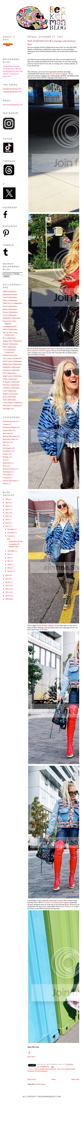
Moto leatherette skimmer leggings (39, 351)
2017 (7, 526)
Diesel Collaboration (10, 306)
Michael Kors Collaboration (12, 364)
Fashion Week (7, 430)
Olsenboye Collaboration (11, 370)
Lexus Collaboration (10, 315)
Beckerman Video (9, 439)
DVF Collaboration (9, 373)
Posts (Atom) (41, 1084)
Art (4, 460)
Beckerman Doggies (10, 427)
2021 (7, 516)
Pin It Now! (31, 1057)
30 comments (43, 1067)
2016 (7, 575)
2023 (7, 509)
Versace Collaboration (10, 312)
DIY (4, 445)
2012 (7, 589)
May (9, 561)
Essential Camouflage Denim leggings (56, 902)
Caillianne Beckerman (45, 1069)
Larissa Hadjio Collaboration (12, 403)
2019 (7, 520)
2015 (7, 579)
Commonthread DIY (10, 326)
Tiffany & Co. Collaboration (12, 303)
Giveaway (6, 478)
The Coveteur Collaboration (12, 361)
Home (54, 1079)
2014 (7, 582)
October (10, 536)
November (11, 533)
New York (6, 433)
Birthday (6, 457)
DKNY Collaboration (10, 329)
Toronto (5, 424)
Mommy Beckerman (10, 436)
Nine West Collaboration (11, 385)
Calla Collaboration (9, 391)
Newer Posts (32, 1079)
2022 (7, 513)
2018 (7, 523)
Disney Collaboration (10, 300)
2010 (7, 596)
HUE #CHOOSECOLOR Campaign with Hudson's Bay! (52, 43)
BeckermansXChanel (10, 294)
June (9, 558)
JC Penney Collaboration (11, 382)
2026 (7, 499)
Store (4, 466)
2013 (7, 585)
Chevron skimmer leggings (58, 74)
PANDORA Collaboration (11, 318)
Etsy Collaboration (9, 338)
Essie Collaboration (9, 397)
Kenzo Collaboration (10, 309)
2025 (7, 503)
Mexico (5, 484)
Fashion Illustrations (10, 481)
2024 (7, 506)
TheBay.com (69, 906)
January (10, 571)
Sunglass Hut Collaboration (12, 341)
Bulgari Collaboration (10, 394)
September (11, 551)
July (9, 554)
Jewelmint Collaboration (11, 388)
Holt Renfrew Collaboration (12, 406)
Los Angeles (7, 448)
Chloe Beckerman (9, 421)
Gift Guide (6, 475)
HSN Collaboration (9, 347)
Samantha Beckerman (38, 1071)
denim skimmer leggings (45, 625)
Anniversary (7, 472)
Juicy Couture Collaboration (12, 358)
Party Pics (6, 442)
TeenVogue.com (8, 409)
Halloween (6, 463)
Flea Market (7, 451)
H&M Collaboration (10, 291)
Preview (5, 454)
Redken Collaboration (10, 355)
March (9, 568)
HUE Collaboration (66, 1069)
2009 (7, 599)
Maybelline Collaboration (11, 367)
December (11, 529)
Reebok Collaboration (10, 344)
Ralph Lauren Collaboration (12, 376)
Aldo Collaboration (9, 400)
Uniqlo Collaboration (10, 379)
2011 (7, 592)
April (9, 564)
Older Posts (75, 1079)
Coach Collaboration (10, 297)
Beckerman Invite (9, 469)
